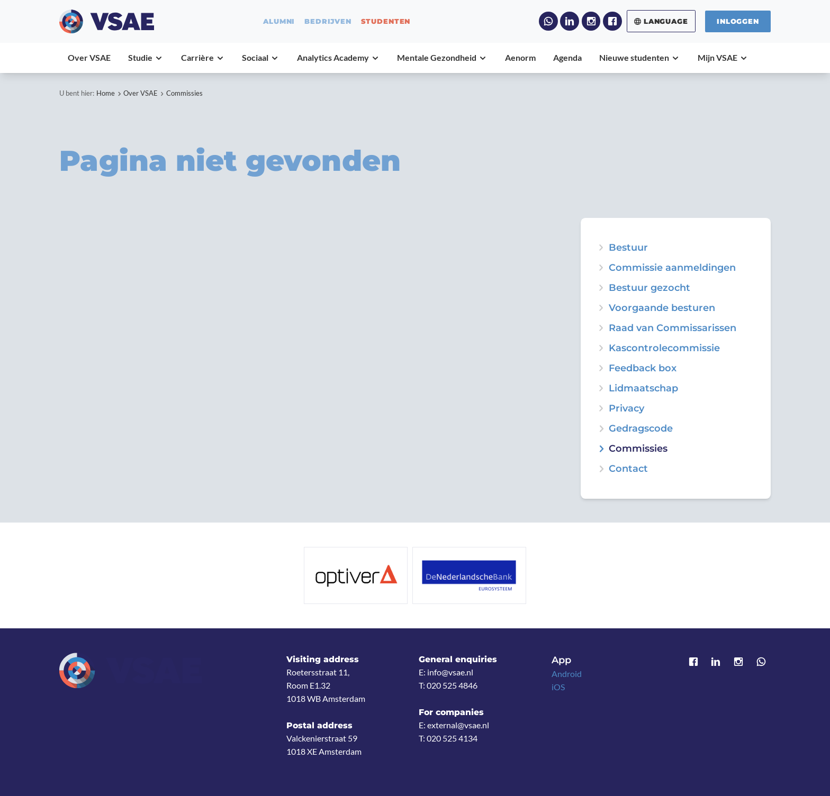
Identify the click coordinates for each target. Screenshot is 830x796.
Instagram (591, 21)
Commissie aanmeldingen (672, 267)
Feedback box (642, 368)
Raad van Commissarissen (672, 328)
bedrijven (327, 21)
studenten (386, 21)
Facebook (612, 21)
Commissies (184, 93)
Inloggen (738, 21)
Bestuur (628, 247)
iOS (558, 687)
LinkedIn (569, 21)
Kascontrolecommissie (664, 348)
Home (105, 93)
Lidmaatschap (643, 388)
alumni (279, 21)
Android (567, 674)
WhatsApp (548, 21)
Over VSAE (140, 93)
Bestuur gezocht (649, 287)
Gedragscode (641, 428)
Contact (628, 468)
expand (601, 287)
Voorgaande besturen (662, 308)
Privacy (626, 408)
